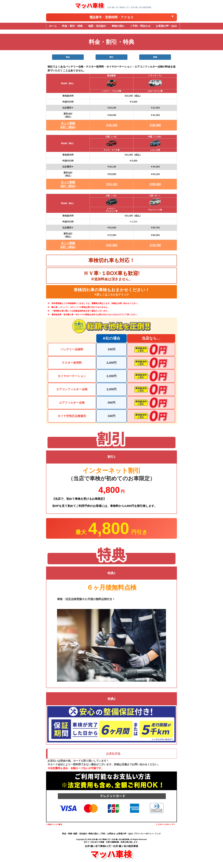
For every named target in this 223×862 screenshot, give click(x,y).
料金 (68, 57)
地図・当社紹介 (80, 833)
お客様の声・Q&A (124, 833)
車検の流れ (93, 833)
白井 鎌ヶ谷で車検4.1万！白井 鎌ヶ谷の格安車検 (110, 839)
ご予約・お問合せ (107, 833)
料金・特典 (67, 833)
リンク (158, 833)
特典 (155, 57)
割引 (111, 57)
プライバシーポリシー (144, 833)
